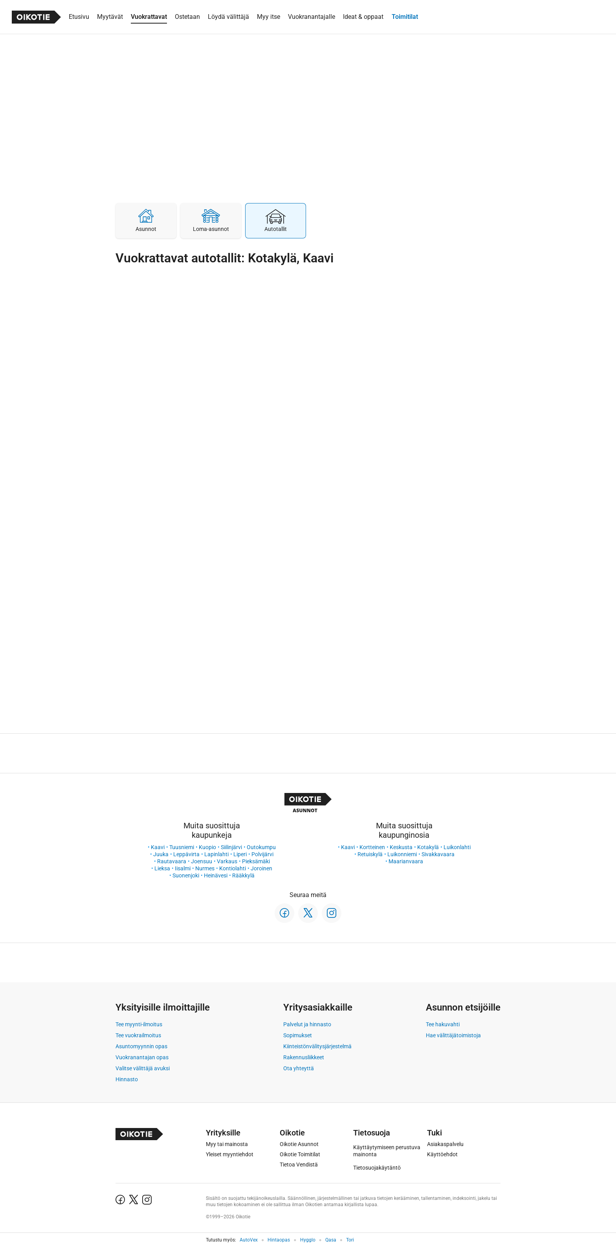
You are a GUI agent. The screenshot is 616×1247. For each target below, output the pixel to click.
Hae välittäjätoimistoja (453, 1035)
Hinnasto (127, 1079)
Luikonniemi (402, 854)
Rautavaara (171, 861)
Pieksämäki (256, 861)
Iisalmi (183, 868)
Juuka (161, 854)
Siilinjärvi (231, 847)
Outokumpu (261, 847)
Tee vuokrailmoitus (138, 1035)
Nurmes (204, 868)
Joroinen (261, 868)
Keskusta (401, 847)
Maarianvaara (406, 861)
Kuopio (207, 847)
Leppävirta (186, 854)
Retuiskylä (370, 854)
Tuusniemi (181, 847)
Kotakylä (428, 847)
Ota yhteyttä (298, 1068)
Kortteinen (372, 847)
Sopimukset (297, 1035)
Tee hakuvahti (443, 1024)
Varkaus (227, 861)
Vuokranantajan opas (142, 1057)
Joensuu (201, 861)
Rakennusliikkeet (303, 1057)
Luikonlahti (457, 847)
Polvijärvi (262, 854)
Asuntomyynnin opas (141, 1046)
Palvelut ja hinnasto (307, 1024)
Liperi (240, 854)
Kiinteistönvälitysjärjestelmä (317, 1046)
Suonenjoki (185, 875)
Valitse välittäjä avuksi (143, 1068)
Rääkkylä (243, 875)
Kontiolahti (232, 868)
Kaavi (158, 847)
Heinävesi (215, 875)
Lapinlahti (216, 854)
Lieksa (162, 868)
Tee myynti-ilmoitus (139, 1024)
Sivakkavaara (438, 854)
